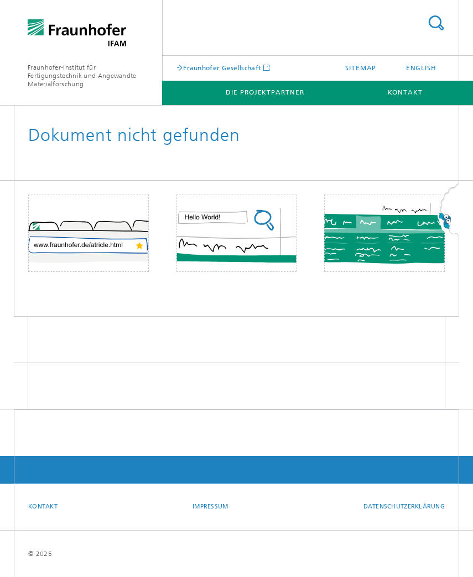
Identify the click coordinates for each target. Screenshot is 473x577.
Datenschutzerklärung (404, 506)
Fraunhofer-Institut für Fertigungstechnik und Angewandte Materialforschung (82, 76)
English (421, 68)
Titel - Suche (436, 23)
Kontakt (405, 92)
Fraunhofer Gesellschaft (222, 67)
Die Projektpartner (265, 92)
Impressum (210, 506)
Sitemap (360, 68)
